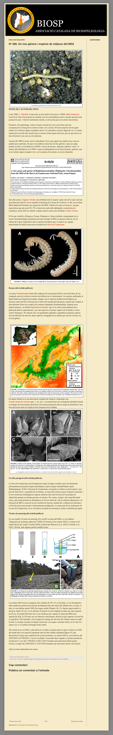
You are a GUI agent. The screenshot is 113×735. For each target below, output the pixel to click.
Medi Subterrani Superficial (41, 659)
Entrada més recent (15, 721)
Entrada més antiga (77, 721)
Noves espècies (53, 659)
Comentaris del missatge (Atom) (28, 725)
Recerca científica (63, 659)
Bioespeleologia (28, 659)
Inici (46, 721)
